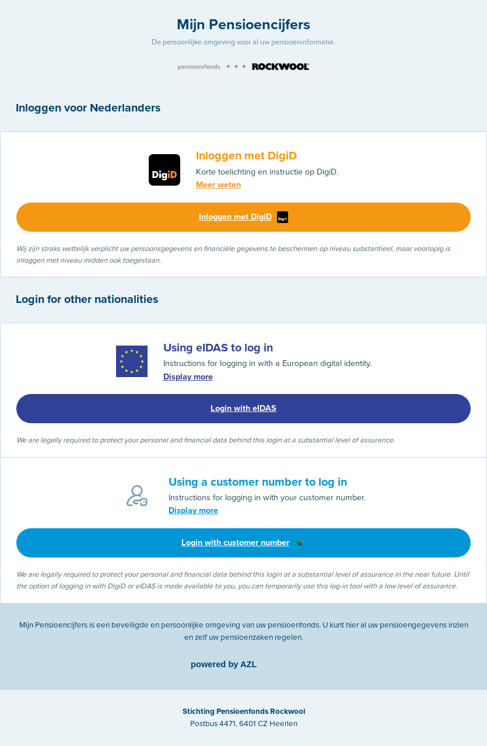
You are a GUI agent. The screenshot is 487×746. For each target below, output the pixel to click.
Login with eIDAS (243, 408)
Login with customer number (243, 543)
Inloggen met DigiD (244, 217)
